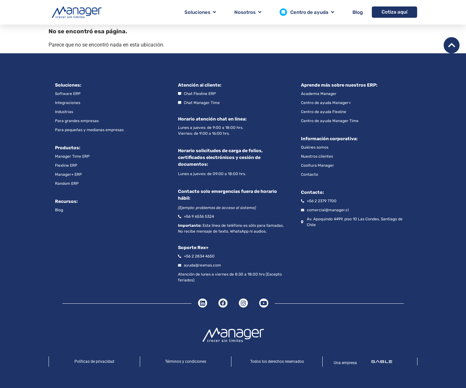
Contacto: (312, 192)
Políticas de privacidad (94, 361)
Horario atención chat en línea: (212, 119)
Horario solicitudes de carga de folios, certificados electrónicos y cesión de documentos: (220, 157)
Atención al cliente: (199, 85)
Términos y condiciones (185, 361)
